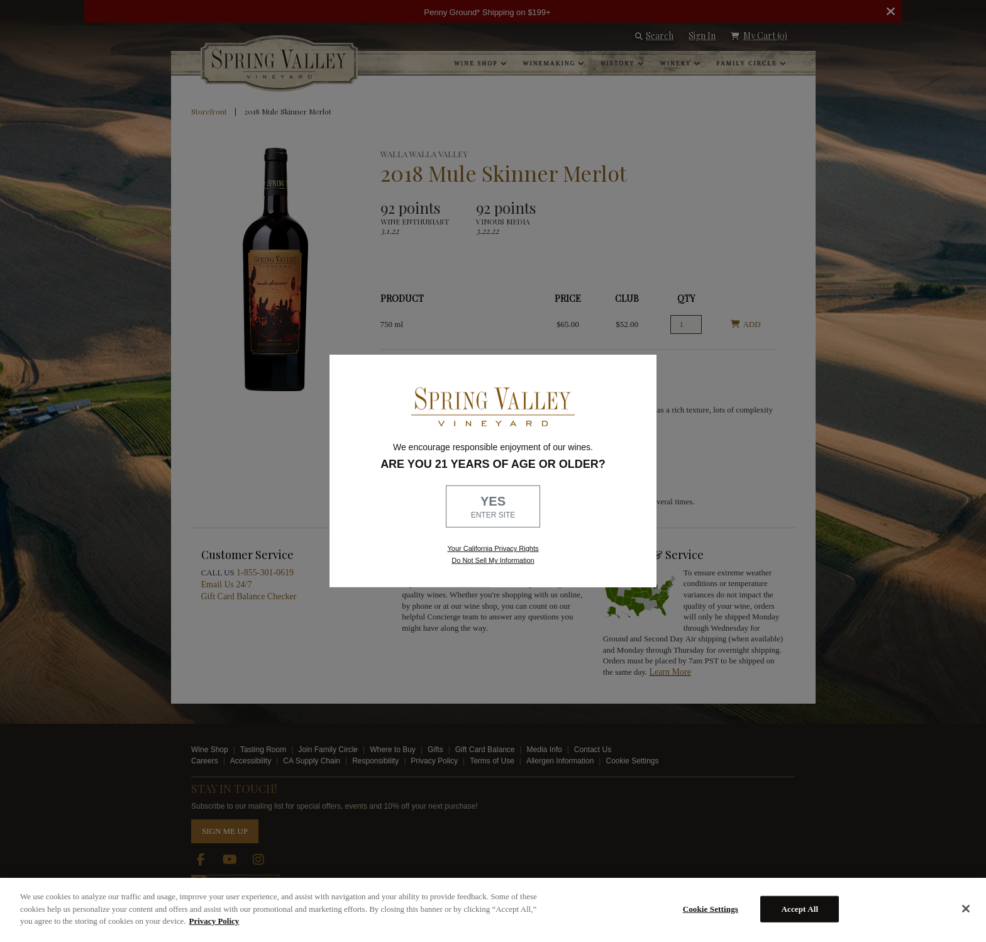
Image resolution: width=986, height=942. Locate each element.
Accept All (799, 909)
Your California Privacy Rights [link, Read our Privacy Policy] (492, 548)
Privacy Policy (214, 921)
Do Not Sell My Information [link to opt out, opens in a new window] (492, 560)
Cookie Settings (710, 909)
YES (493, 507)
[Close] (966, 909)
